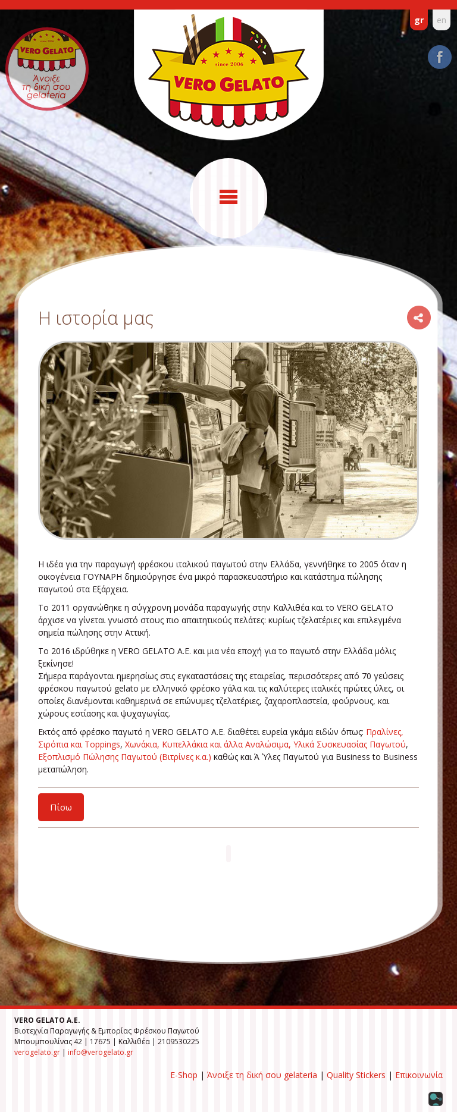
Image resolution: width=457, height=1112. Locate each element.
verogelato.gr (37, 1052)
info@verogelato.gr (100, 1052)
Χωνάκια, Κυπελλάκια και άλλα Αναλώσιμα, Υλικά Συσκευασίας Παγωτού (265, 744)
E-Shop (184, 1074)
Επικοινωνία (419, 1074)
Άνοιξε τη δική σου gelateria (262, 1074)
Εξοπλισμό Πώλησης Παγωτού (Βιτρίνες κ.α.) (124, 756)
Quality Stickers (356, 1074)
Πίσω (61, 807)
